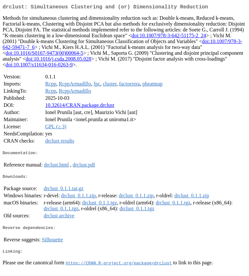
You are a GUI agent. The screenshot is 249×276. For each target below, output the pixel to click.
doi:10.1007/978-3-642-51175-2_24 (169, 37)
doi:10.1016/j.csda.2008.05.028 (58, 60)
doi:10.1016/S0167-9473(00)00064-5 (44, 54)
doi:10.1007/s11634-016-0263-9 (39, 66)
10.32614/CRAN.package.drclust (79, 106)
